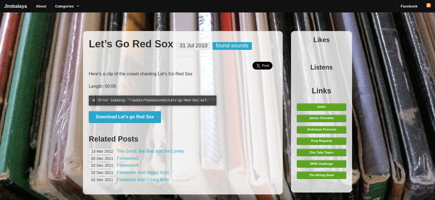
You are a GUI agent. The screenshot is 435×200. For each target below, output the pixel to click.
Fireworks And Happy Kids (143, 172)
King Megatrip (321, 140)
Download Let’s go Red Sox (125, 116)
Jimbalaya (15, 6)
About (41, 6)
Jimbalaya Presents (321, 129)
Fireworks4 (127, 165)
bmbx (321, 106)
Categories (64, 6)
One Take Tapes (321, 152)
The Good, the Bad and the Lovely (150, 151)
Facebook (409, 6)
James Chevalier (321, 118)
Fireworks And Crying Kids (143, 179)
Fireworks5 (127, 158)
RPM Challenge (321, 163)
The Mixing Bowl (321, 175)
